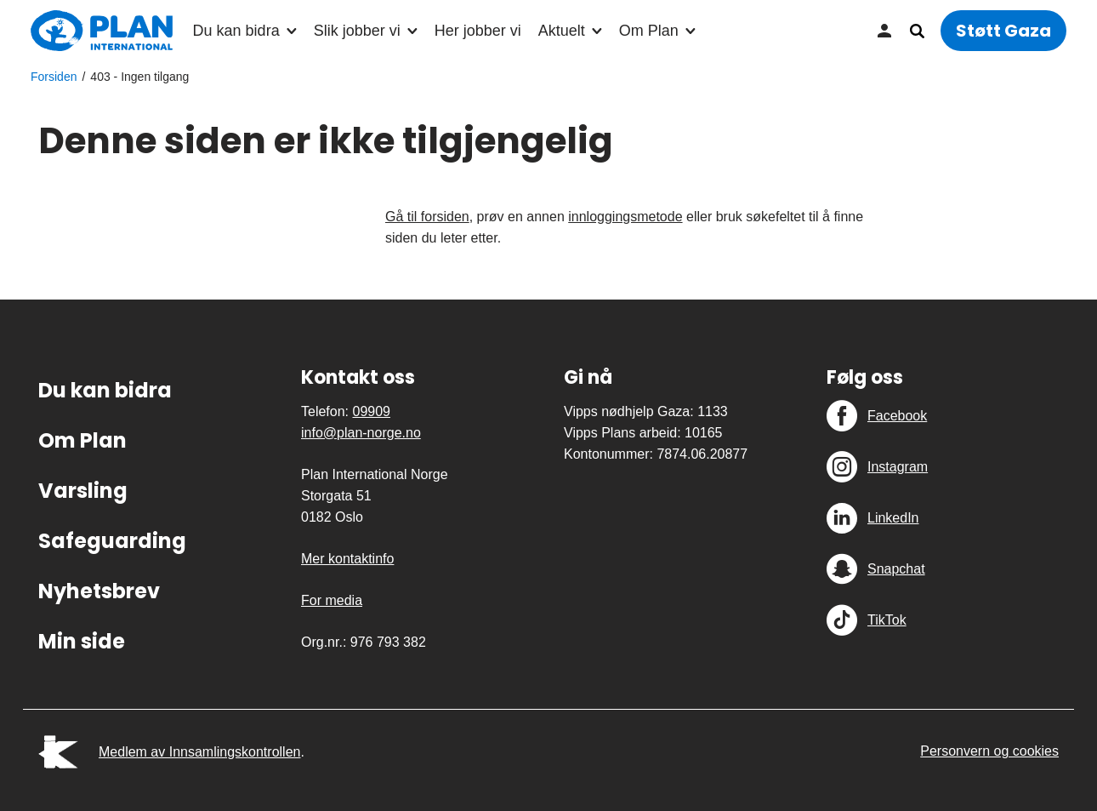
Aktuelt (561, 30)
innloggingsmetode (625, 216)
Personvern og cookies (989, 751)
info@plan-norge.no (361, 432)
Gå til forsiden (427, 216)
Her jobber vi (478, 30)
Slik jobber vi (357, 30)
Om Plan (649, 30)
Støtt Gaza (1003, 31)
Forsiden (54, 76)
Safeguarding (112, 541)
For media (331, 600)
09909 (371, 411)
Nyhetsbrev (99, 591)
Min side (884, 30)
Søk (916, 30)
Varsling (83, 491)
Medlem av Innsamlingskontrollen (199, 752)
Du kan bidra (236, 30)
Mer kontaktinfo (347, 558)
